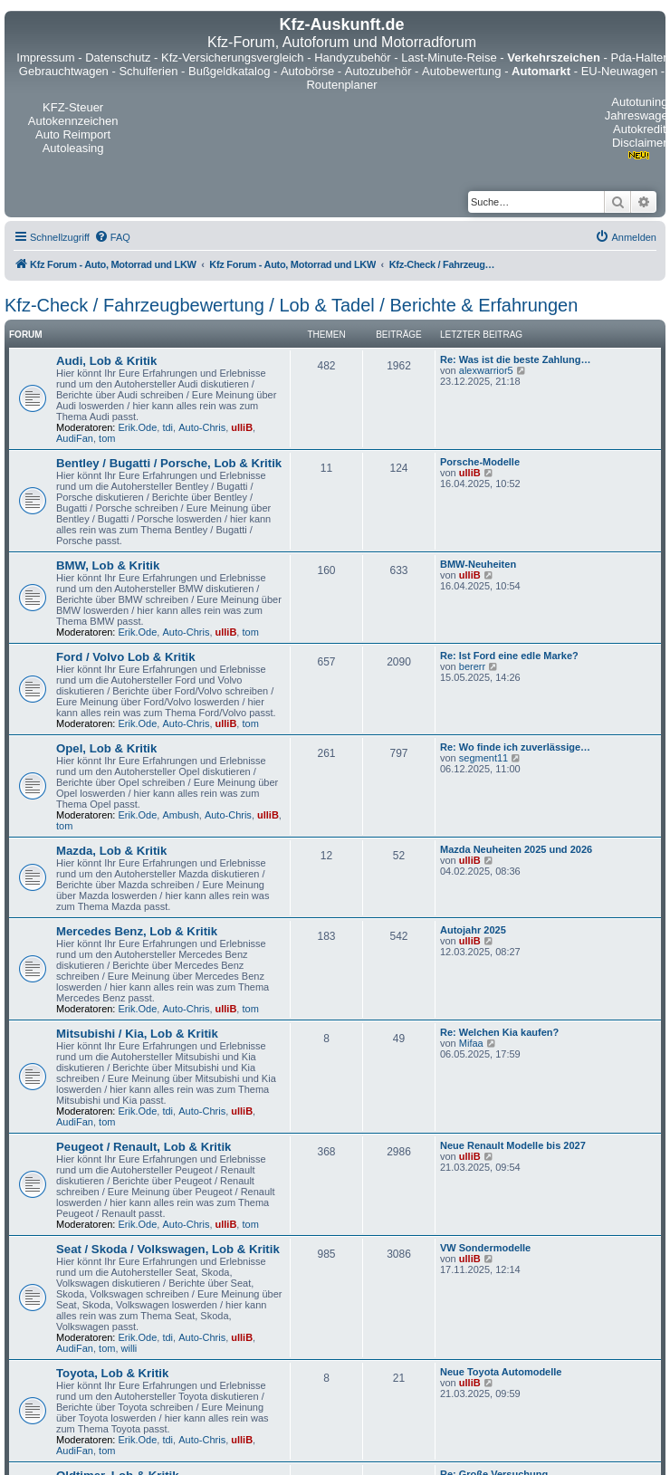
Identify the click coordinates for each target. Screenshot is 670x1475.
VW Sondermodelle (485, 1247)
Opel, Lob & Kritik (106, 748)
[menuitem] (112, 237)
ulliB (242, 427)
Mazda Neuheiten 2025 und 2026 (516, 849)
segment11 (483, 757)
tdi (167, 427)
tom (107, 438)
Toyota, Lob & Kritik (112, 1373)
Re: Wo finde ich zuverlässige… (515, 747)
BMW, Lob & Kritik (107, 565)
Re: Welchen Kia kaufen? (499, 1032)
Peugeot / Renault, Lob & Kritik (143, 1147)
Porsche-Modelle (480, 461)
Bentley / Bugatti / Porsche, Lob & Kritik (169, 463)
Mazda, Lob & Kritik (111, 850)
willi (129, 1348)
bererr (472, 666)
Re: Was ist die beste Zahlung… (515, 359)
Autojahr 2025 (473, 929)
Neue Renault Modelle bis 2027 (513, 1145)
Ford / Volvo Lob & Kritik (126, 657)
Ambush (180, 814)
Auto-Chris (201, 427)
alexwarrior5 (486, 370)
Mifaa (471, 1043)
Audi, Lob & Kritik (106, 361)
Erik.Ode (138, 427)
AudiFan (74, 438)
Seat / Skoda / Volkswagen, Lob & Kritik (168, 1249)
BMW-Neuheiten (478, 564)
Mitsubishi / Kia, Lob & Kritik (137, 1033)
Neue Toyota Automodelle (500, 1371)
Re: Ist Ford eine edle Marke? (509, 655)
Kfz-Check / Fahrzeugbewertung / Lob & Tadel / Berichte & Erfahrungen (291, 305)
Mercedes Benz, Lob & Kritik (136, 931)
